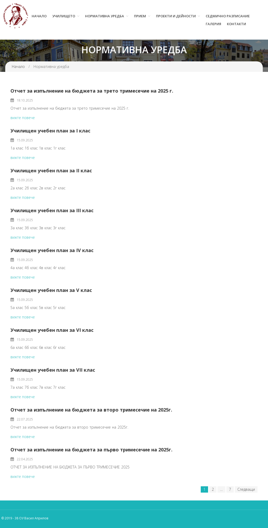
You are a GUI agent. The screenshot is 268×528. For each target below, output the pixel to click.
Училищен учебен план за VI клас (51, 330)
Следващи (246, 489)
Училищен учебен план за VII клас (52, 370)
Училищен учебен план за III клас (51, 210)
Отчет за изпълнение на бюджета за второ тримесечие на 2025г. (91, 410)
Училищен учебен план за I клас (50, 130)
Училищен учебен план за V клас (51, 290)
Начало (39, 16)
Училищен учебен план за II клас (51, 170)
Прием (140, 16)
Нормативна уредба (104, 16)
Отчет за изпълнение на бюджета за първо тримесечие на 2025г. (91, 449)
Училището (63, 16)
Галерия (213, 24)
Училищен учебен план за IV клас (51, 250)
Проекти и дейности (176, 16)
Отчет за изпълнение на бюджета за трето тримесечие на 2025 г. (91, 91)
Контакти (236, 24)
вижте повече (22, 117)
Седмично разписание (228, 16)
